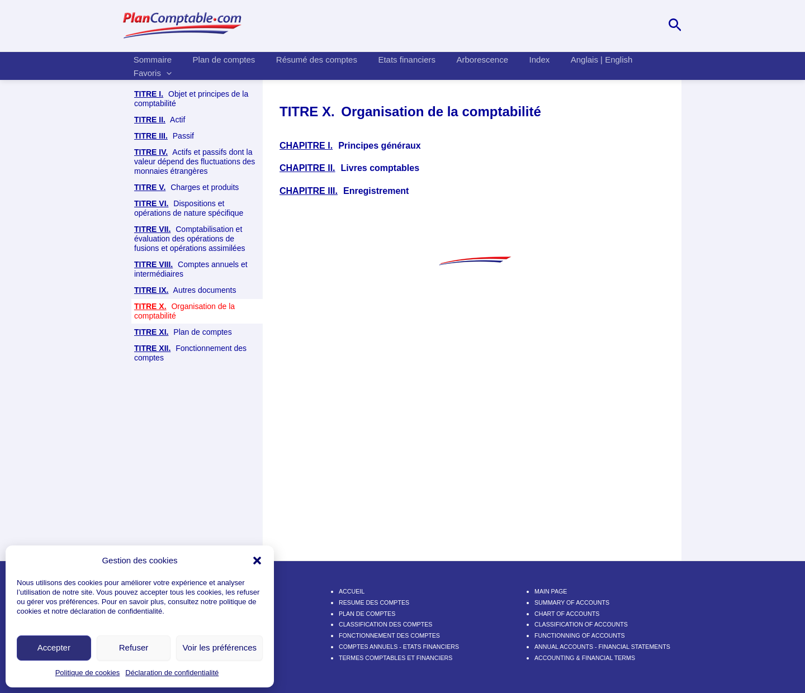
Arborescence (464, 64)
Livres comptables (180, 362)
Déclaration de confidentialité (172, 672)
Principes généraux (184, 336)
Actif (159, 120)
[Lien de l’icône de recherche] (675, 26)
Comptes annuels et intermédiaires (191, 269)
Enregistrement (197, 383)
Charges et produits (186, 187)
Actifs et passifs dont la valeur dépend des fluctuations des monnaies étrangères (194, 161)
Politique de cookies (87, 672)
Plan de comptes (217, 64)
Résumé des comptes (306, 64)
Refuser (134, 647)
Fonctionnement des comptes (190, 420)
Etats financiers (392, 64)
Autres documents (185, 290)
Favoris (641, 65)
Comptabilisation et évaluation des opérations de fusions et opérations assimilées (189, 239)
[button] (257, 560)
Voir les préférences (219, 647)
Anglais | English (574, 64)
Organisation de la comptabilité (184, 311)
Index (516, 64)
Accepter (53, 647)
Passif (164, 136)
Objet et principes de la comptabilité (191, 98)
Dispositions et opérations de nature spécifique (188, 208)
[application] (655, 65)
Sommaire (150, 64)
